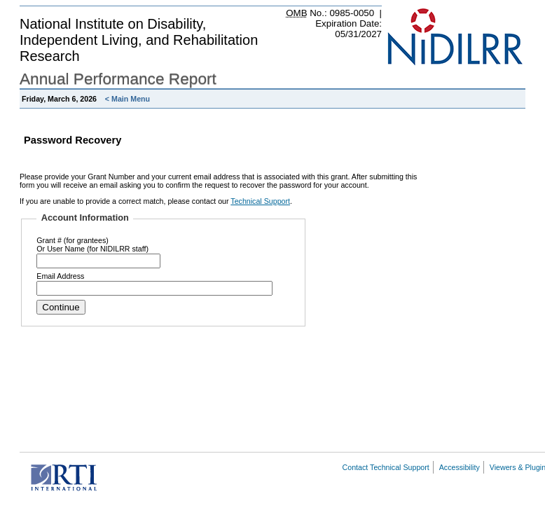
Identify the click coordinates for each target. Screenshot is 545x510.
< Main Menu (127, 99)
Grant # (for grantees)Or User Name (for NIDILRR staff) (92, 244)
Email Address (60, 276)
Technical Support (260, 201)
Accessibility (459, 467)
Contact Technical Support (386, 467)
